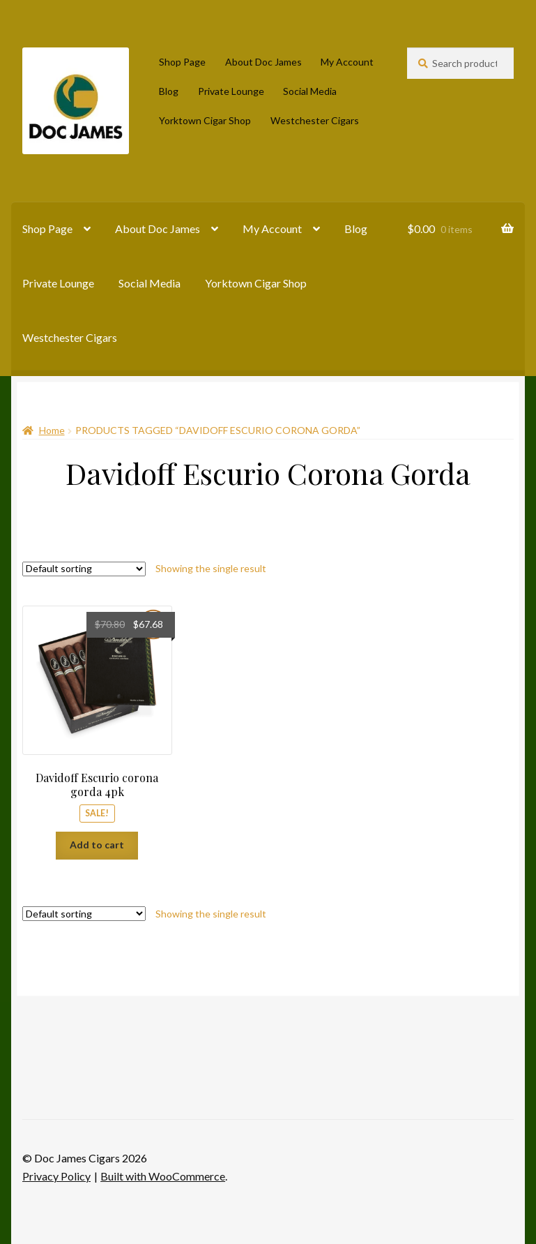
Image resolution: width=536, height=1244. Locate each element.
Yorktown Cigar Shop (205, 120)
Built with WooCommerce (162, 1176)
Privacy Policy (56, 1176)
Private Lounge (231, 91)
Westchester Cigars (314, 120)
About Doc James (263, 62)
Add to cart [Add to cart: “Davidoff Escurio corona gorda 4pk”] (97, 844)
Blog (168, 91)
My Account (347, 62)
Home (52, 430)
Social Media (310, 91)
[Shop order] (84, 569)
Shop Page (182, 62)
